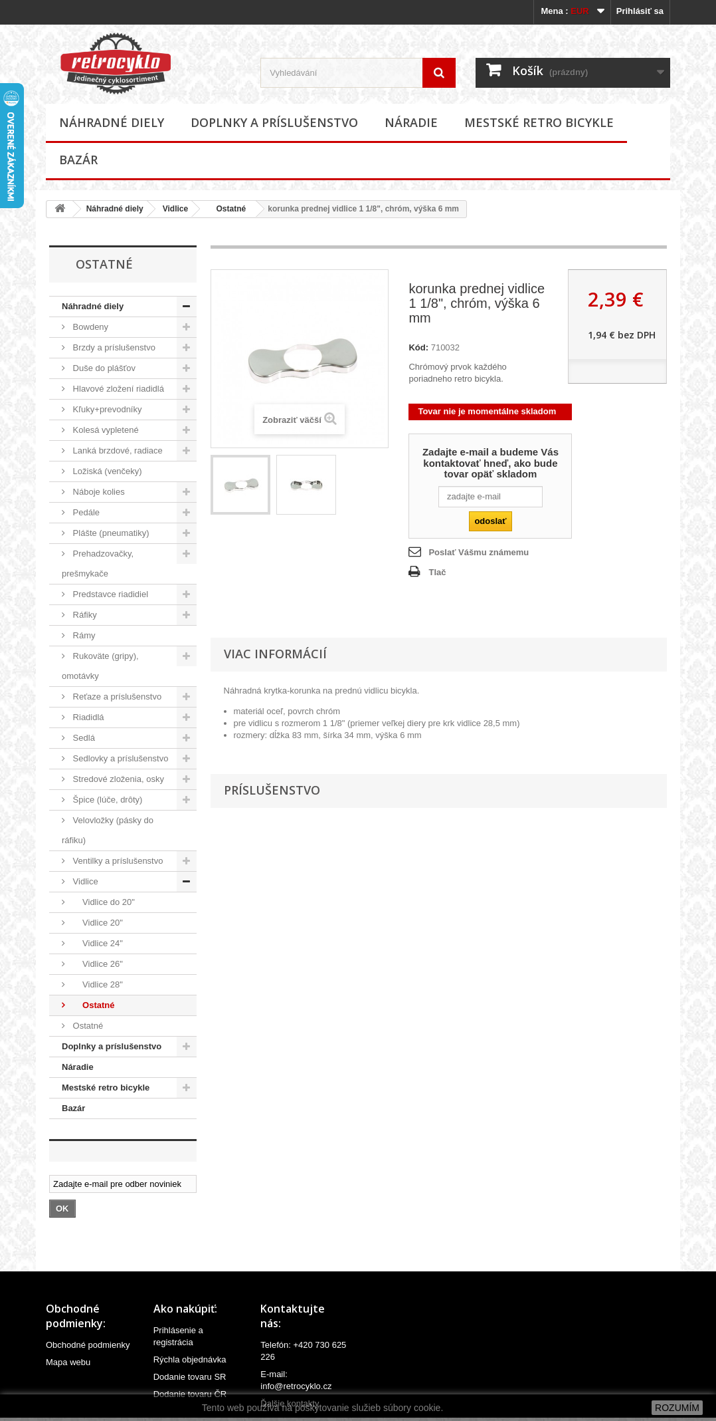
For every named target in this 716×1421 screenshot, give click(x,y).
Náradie (411, 122)
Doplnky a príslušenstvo (274, 122)
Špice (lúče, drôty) (106, 800)
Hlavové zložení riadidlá (117, 389)
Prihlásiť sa (640, 11)
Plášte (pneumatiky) (109, 533)
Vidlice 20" (96, 923)
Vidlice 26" (96, 964)
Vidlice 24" (96, 943)
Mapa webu (68, 1362)
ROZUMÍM (677, 1407)
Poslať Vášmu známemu (478, 552)
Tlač (437, 572)
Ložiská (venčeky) (106, 471)
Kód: (418, 347)
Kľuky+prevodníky (106, 409)
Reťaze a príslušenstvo (115, 697)
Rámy (83, 635)
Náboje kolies (97, 492)
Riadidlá (87, 717)
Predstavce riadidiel (109, 594)
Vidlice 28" (96, 984)
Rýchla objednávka (189, 1359)
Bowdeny (89, 327)
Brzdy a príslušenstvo (112, 347)
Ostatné (226, 208)
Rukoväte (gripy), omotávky (100, 666)
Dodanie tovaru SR (189, 1377)
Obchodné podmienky (88, 1345)
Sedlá (82, 738)
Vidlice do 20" (102, 902)
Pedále (85, 512)
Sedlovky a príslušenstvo (119, 758)
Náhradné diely (111, 122)
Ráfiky (83, 615)
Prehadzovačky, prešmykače (98, 564)
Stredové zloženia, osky (117, 779)
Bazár (78, 160)
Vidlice (175, 208)
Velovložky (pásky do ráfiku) (107, 830)
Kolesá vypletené (104, 430)
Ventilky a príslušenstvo (116, 861)
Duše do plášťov (102, 368)
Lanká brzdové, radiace (116, 450)
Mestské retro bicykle (539, 122)
